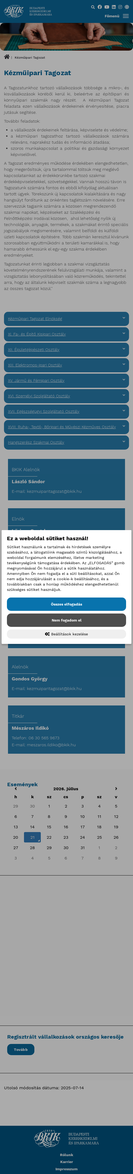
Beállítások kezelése (66, 634)
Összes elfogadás (66, 604)
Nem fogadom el (67, 620)
